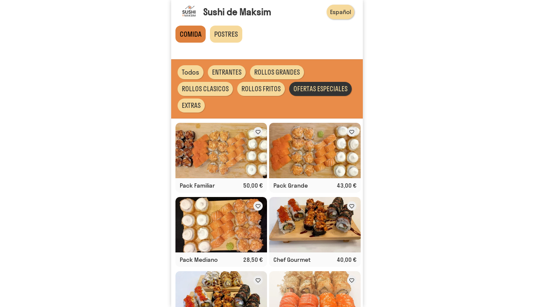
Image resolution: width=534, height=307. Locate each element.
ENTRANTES (226, 72)
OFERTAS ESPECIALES (320, 89)
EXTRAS (191, 105)
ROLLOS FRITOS (261, 89)
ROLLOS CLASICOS (205, 89)
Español (340, 12)
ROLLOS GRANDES (277, 72)
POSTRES (226, 34)
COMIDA (190, 34)
